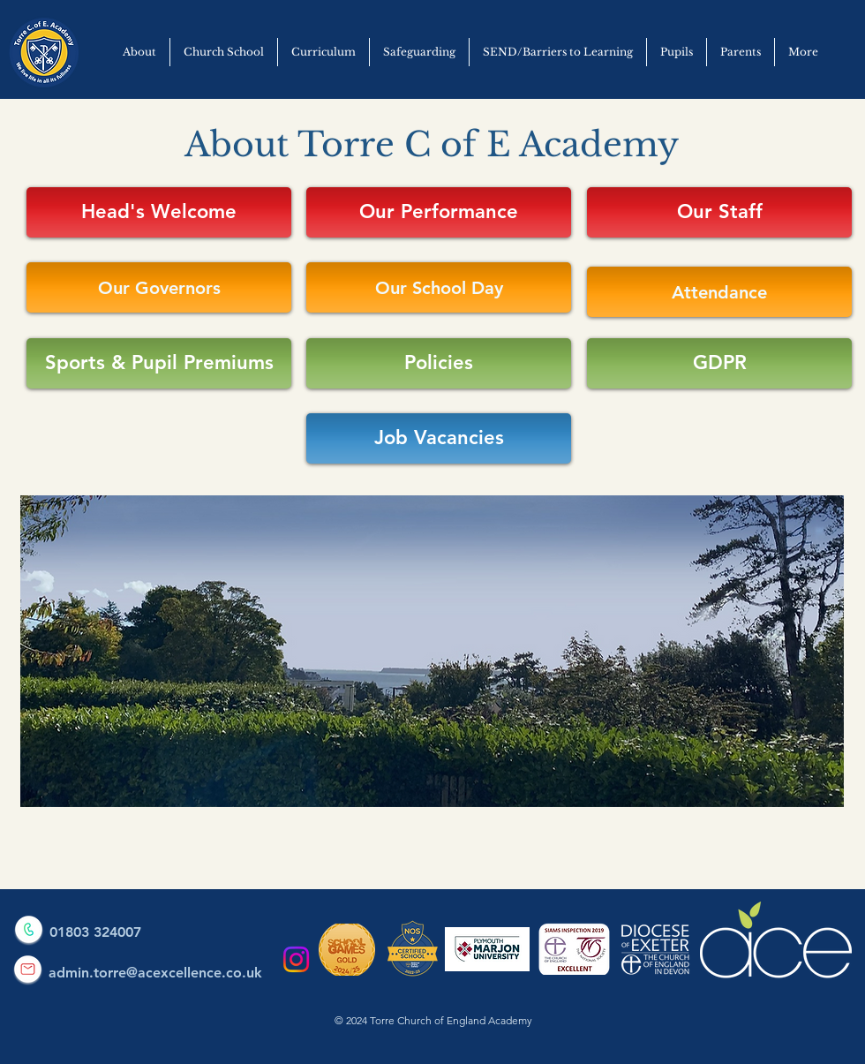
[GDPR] (719, 363)
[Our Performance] (438, 212)
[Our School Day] (438, 287)
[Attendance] (719, 292)
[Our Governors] (158, 287)
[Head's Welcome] (158, 212)
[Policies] (438, 363)
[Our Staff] (719, 212)
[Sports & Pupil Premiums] (158, 363)
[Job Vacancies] (438, 438)
